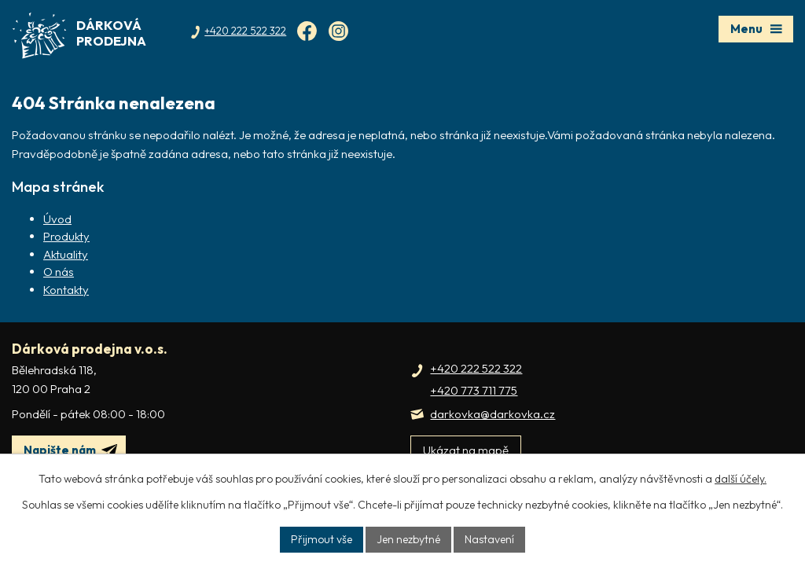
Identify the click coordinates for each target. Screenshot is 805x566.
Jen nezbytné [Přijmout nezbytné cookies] (408, 539)
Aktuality (65, 254)
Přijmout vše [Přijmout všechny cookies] (321, 539)
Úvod (57, 218)
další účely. (740, 479)
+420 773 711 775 (473, 390)
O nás (58, 271)
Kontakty (66, 289)
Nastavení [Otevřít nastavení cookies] (489, 539)
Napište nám (70, 450)
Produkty (66, 236)
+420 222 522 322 (476, 368)
